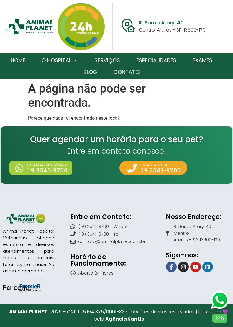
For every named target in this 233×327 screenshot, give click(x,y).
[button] (40, 168)
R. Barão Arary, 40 (161, 22)
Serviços (107, 60)
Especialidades (156, 60)
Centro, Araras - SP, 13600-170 (172, 30)
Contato (127, 72)
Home (18, 60)
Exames (202, 60)
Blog (90, 72)
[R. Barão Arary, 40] (128, 25)
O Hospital (60, 60)
